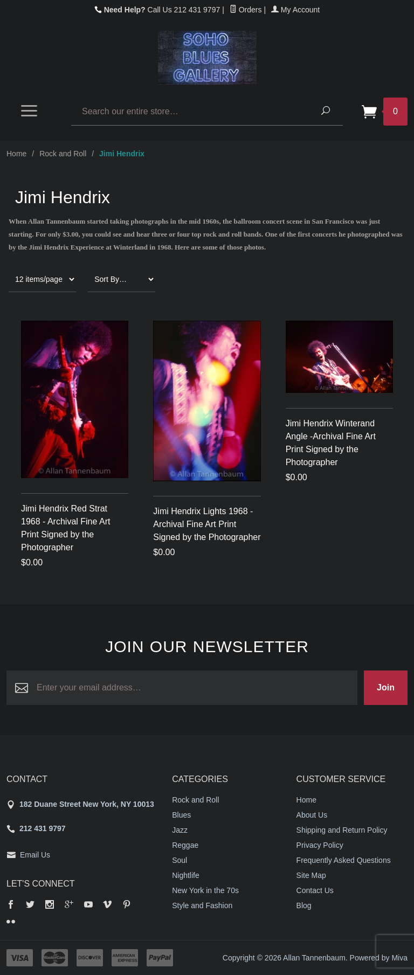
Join (386, 687)
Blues (181, 815)
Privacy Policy (319, 845)
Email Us (35, 854)
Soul (179, 860)
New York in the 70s (205, 890)
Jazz (180, 830)
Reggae (185, 845)
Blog (304, 905)
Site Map (311, 875)
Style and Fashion (202, 905)
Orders (246, 9)
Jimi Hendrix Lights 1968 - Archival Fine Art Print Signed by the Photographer (206, 524)
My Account (295, 9)
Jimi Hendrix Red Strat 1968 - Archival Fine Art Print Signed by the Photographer (65, 528)
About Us (312, 815)
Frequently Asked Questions (343, 860)
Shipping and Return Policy (342, 830)
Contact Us (315, 890)
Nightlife (185, 875)
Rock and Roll (62, 153)
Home (16, 153)
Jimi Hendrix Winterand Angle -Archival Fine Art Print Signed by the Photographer (331, 443)
